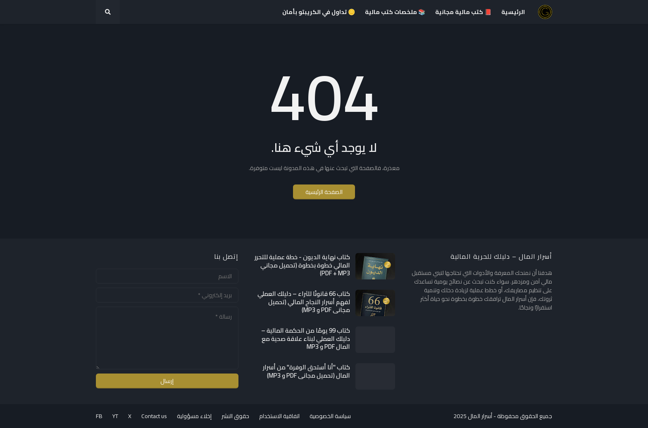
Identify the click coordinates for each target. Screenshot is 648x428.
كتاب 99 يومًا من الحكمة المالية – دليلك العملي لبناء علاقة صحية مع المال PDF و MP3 (305, 338)
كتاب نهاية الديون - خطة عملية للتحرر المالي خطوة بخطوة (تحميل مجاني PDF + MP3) (302, 265)
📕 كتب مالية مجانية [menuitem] (463, 12)
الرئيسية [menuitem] (513, 12)
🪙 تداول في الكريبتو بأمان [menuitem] (318, 12)
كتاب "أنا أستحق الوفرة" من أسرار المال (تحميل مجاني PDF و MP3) (306, 371)
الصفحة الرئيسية (324, 192)
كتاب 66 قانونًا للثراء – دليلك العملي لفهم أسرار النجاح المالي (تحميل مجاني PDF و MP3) (303, 302)
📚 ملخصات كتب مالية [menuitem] (395, 12)
